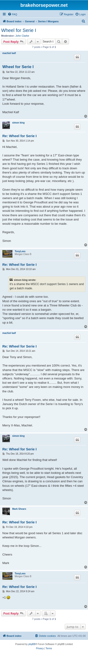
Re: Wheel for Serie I (19, 136)
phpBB (31, 644)
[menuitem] (12, 14)
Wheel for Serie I (18, 30)
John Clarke (22, 35)
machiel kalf (9, 53)
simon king (18, 122)
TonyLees (20, 251)
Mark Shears (19, 509)
